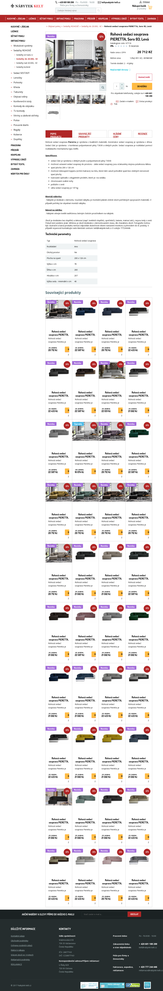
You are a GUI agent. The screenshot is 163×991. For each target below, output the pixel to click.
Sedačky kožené (23, 67)
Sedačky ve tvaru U (24, 55)
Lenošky (18, 77)
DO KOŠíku (142, 86)
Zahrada (151, 18)
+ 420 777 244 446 (148, 966)
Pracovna (79, 18)
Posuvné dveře (21, 125)
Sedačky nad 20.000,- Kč (26, 63)
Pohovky (18, 82)
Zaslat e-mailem (125, 101)
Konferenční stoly (22, 101)
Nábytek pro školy (20, 173)
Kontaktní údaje (18, 936)
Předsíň (91, 18)
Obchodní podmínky (19, 940)
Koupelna (103, 18)
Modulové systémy (23, 45)
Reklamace (16, 964)
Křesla (17, 87)
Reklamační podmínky (20, 959)
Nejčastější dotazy (120, 69)
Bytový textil (137, 18)
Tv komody (19, 110)
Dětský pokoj (46, 18)
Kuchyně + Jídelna (16, 18)
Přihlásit (144, 2)
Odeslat (134, 914)
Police (16, 120)
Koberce (18, 134)
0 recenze (134, 45)
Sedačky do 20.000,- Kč (27, 59)
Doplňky (18, 139)
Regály (17, 129)
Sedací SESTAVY (21, 73)
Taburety (18, 91)
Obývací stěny (20, 96)
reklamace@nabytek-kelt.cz (151, 970)
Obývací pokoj (63, 18)
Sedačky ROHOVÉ (22, 50)
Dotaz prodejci (144, 101)
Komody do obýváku (24, 106)
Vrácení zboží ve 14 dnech (22, 955)
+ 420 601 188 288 (66, 2)
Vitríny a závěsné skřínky (26, 115)
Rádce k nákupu (18, 950)
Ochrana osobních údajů (21, 945)
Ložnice (32, 18)
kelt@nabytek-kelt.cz (111, 2)
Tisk (114, 104)
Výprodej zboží (119, 18)
